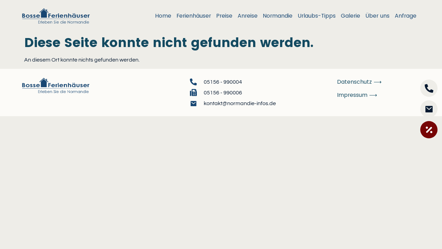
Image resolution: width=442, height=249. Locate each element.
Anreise (248, 16)
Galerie (350, 16)
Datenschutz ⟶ (359, 82)
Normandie (277, 16)
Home (163, 16)
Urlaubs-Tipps (317, 16)
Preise (224, 16)
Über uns (377, 16)
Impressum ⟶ (357, 95)
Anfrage (405, 16)
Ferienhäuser (193, 16)
